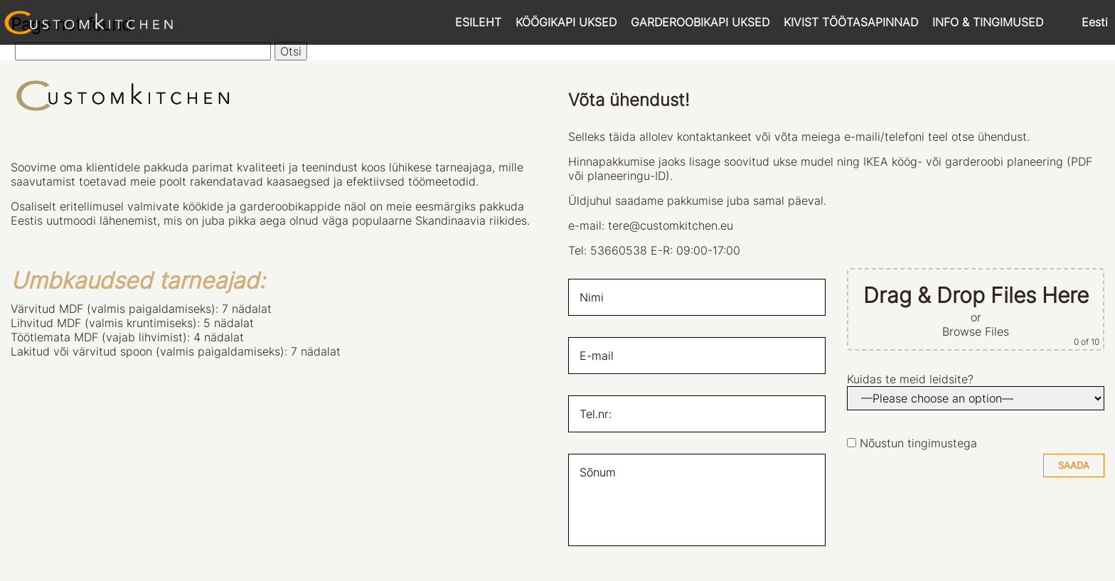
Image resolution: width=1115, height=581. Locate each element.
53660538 (618, 250)
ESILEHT (478, 22)
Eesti (1095, 22)
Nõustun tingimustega (918, 443)
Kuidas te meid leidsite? (910, 379)
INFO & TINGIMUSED (987, 22)
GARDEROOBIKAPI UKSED (700, 22)
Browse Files (975, 331)
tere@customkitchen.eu (670, 225)
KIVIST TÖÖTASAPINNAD (851, 22)
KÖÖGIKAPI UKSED (566, 22)
